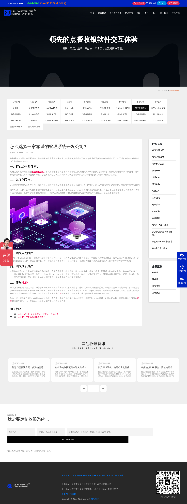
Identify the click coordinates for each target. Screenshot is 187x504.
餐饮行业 (16, 108)
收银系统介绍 (158, 150)
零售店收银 (105, 114)
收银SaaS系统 (51, 108)
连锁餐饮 (156, 286)
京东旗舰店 (173, 3)
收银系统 (51, 102)
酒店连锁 (104, 102)
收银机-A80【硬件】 (161, 225)
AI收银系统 (69, 120)
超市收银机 (69, 114)
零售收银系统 (122, 114)
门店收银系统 (87, 114)
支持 (147, 13)
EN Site (162, 3)
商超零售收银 (116, 13)
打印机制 (156, 211)
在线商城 (156, 218)
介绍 (60, 293)
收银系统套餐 (158, 157)
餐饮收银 (102, 13)
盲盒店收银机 (158, 120)
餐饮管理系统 (34, 108)
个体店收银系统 (140, 114)
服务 (139, 13)
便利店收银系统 (34, 127)
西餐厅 (155, 279)
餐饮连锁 (87, 102)
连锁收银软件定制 (123, 108)
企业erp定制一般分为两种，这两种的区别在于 (38, 314)
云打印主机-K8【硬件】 (162, 241)
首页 (92, 13)
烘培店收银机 (87, 120)
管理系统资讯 (174, 91)
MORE (93, 391)
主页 (160, 91)
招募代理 (139, 3)
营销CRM (156, 184)
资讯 (154, 13)
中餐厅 (155, 272)
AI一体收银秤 (158, 114)
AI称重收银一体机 (52, 120)
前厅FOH (156, 170)
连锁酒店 (156, 293)
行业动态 (34, 102)
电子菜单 (156, 204)
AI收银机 (34, 120)
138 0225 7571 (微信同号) (53, 3)
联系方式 (176, 13)
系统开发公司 (38, 172)
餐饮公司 (158, 102)
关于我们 (164, 13)
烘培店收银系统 (105, 120)
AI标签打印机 (16, 120)
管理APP (156, 191)
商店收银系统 (52, 114)
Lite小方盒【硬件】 (160, 248)
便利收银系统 (34, 114)
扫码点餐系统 (105, 108)
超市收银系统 (16, 114)
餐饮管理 (140, 102)
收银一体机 (69, 108)
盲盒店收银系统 (16, 127)
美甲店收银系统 (140, 120)
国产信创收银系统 (158, 108)
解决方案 (129, 13)
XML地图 (95, 494)
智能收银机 (87, 108)
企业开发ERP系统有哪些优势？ (31, 317)
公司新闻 (16, 102)
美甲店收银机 (122, 120)
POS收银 (122, 102)
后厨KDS (156, 177)
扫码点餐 (156, 198)
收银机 (69, 102)
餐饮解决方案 (158, 164)
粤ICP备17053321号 (71, 489)
